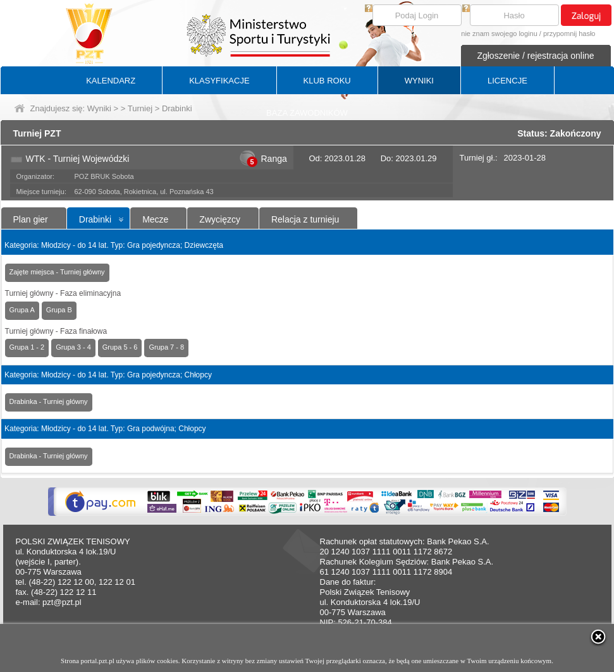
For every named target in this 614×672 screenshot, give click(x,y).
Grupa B (59, 310)
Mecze (155, 219)
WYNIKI (419, 80)
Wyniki (99, 108)
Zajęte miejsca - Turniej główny (57, 272)
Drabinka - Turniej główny (48, 401)
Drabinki (95, 219)
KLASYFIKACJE (219, 80)
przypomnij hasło (569, 33)
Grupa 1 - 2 (27, 347)
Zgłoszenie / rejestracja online (535, 56)
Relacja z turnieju (305, 219)
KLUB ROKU (327, 80)
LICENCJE (507, 80)
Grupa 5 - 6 (120, 347)
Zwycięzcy (219, 219)
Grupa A (22, 310)
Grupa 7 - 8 (166, 347)
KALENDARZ (110, 80)
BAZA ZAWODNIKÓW (307, 113)
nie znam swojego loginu (499, 33)
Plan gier (30, 219)
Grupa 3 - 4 (73, 347)
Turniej (140, 108)
